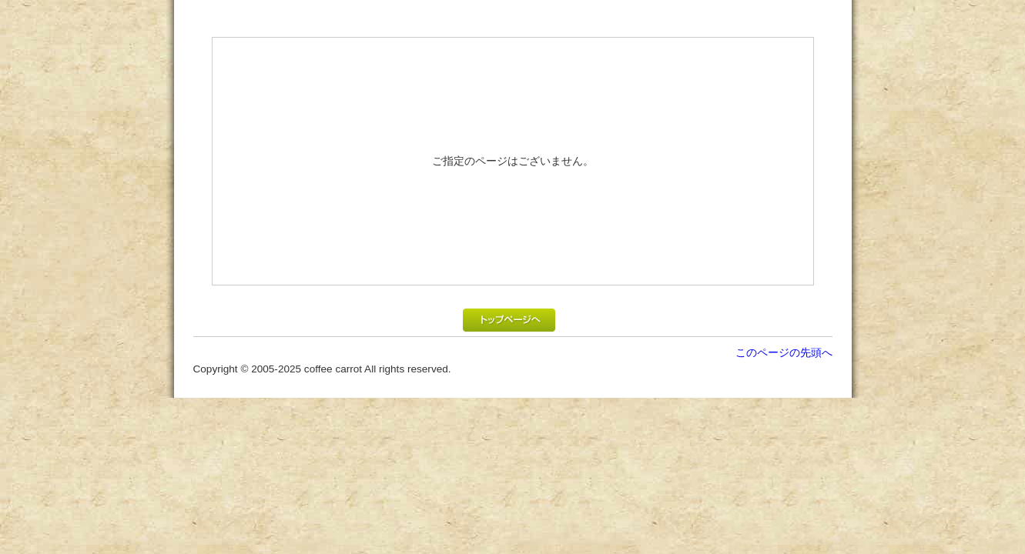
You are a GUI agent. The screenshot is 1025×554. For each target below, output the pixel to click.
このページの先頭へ (783, 352)
